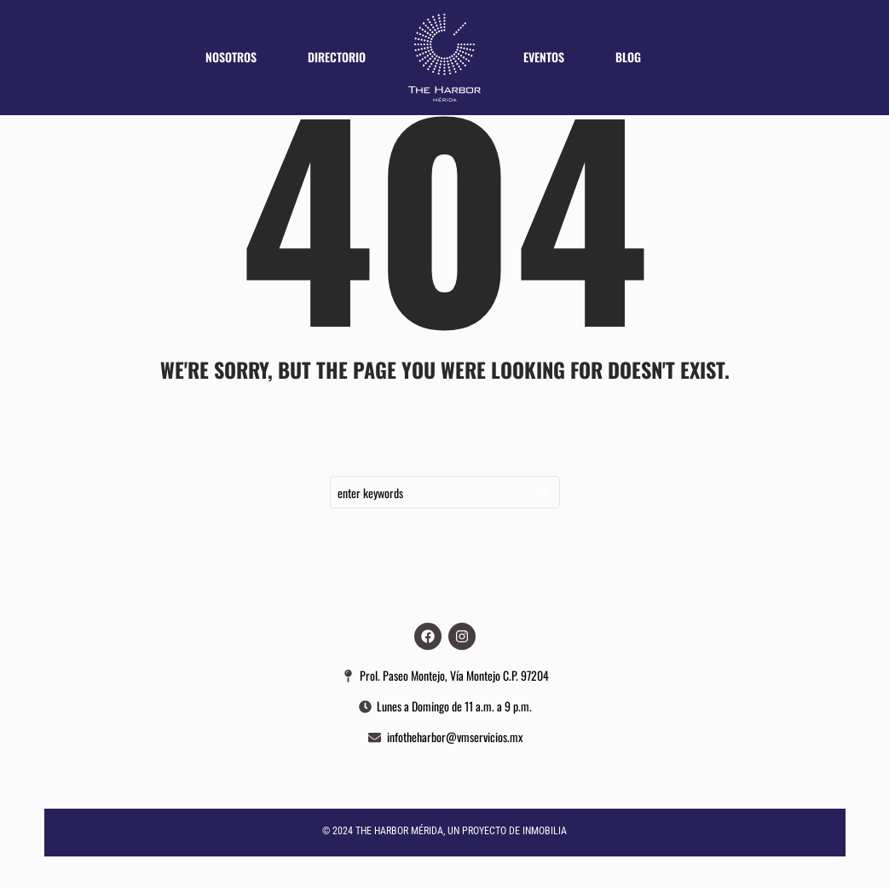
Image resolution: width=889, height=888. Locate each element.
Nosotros (231, 57)
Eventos (543, 57)
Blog (628, 57)
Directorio (337, 57)
